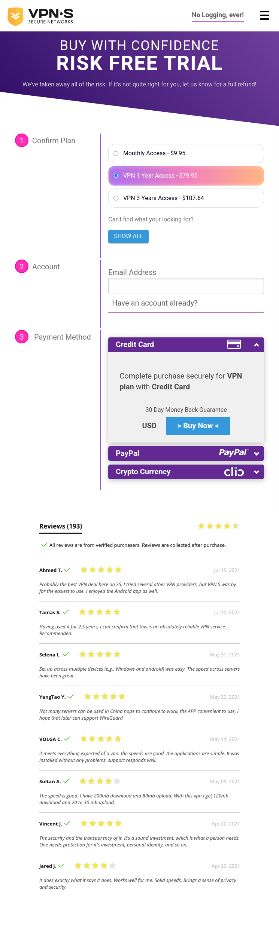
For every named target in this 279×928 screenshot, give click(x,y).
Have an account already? (154, 303)
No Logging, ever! (218, 15)
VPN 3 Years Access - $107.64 (163, 198)
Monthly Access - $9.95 (154, 153)
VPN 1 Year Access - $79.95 (160, 175)
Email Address (132, 272)
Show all (128, 236)
